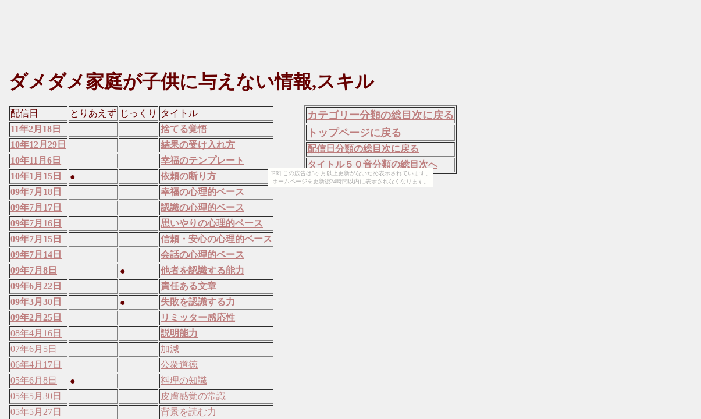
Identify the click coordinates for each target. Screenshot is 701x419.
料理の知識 (184, 380)
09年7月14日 (36, 255)
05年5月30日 (36, 396)
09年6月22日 (36, 286)
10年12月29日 (38, 145)
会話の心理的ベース (202, 255)
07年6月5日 (33, 349)
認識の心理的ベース (202, 207)
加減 (170, 349)
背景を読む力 (188, 412)
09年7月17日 (36, 207)
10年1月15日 (36, 176)
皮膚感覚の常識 (193, 396)
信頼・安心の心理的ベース (216, 239)
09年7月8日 (33, 270)
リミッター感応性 (198, 317)
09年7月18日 (36, 192)
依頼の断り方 (188, 176)
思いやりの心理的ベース (212, 223)
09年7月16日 (36, 223)
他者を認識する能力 (202, 270)
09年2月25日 (36, 317)
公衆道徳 (179, 365)
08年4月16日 (36, 333)
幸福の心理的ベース (202, 192)
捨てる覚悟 (184, 129)
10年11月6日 (35, 160)
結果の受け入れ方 (198, 145)
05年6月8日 (33, 380)
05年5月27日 (36, 412)
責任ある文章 (188, 286)
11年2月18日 (35, 129)
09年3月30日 (36, 302)
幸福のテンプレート (202, 160)
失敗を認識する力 (198, 302)
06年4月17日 (36, 365)
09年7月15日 (36, 239)
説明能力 (179, 333)
